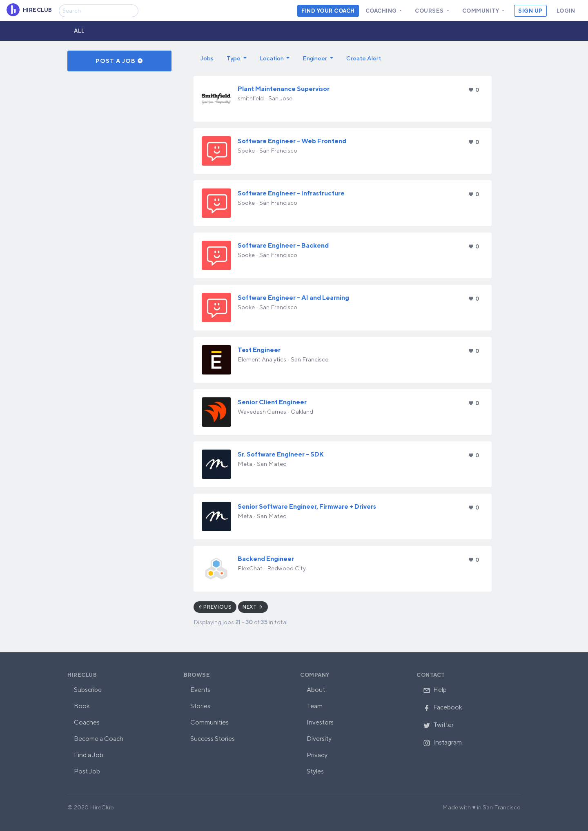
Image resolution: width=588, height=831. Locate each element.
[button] (236, 58)
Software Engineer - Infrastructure (291, 193)
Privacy (317, 755)
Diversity (319, 738)
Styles (315, 771)
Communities (209, 722)
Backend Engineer (266, 559)
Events (200, 690)
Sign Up (530, 11)
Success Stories (212, 738)
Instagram (442, 742)
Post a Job (119, 61)
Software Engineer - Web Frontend (292, 141)
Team (315, 706)
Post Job (87, 771)
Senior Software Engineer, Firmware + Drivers (307, 506)
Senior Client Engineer (272, 402)
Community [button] (481, 11)
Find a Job (88, 755)
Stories (200, 706)
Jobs (207, 58)
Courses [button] (430, 11)
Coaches (87, 722)
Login (566, 11)
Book (82, 706)
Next (253, 607)
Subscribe (88, 690)
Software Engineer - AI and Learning (293, 297)
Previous (217, 607)
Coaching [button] (382, 11)
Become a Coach (98, 738)
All (79, 31)
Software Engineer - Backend (283, 245)
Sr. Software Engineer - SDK (281, 454)
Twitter (438, 725)
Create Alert (363, 58)
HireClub (82, 675)
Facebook (442, 707)
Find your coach (328, 11)
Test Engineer (259, 350)
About (316, 690)
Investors (320, 722)
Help (435, 690)
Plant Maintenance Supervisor (284, 89)
